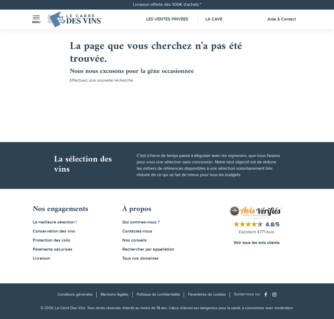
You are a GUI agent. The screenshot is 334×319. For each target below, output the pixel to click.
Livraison (41, 258)
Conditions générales (75, 294)
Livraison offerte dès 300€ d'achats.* (167, 4)
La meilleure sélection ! (55, 222)
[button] (36, 19)
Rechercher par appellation (148, 249)
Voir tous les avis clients (257, 242)
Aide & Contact (281, 19)
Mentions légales (115, 294)
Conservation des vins (54, 231)
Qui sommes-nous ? (141, 222)
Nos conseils (134, 240)
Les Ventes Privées (167, 19)
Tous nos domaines (140, 258)
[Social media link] (267, 294)
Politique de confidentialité (158, 294)
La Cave (213, 19)
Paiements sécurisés (52, 249)
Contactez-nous (137, 231)
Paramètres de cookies (207, 294)
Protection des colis (51, 240)
